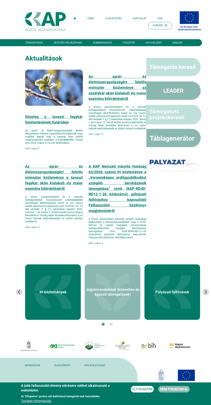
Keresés (160, 25)
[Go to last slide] (19, 292)
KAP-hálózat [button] (153, 42)
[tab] (103, 324)
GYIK (160, 18)
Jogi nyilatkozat (94, 365)
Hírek (90, 18)
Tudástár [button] (128, 42)
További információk (36, 402)
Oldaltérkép (62, 365)
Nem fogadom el (174, 390)
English (177, 42)
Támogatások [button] (34, 42)
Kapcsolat (140, 18)
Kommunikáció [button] (102, 42)
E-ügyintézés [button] (113, 18)
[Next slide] (205, 292)
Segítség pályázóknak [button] (68, 42)
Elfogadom (142, 390)
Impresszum (32, 365)
